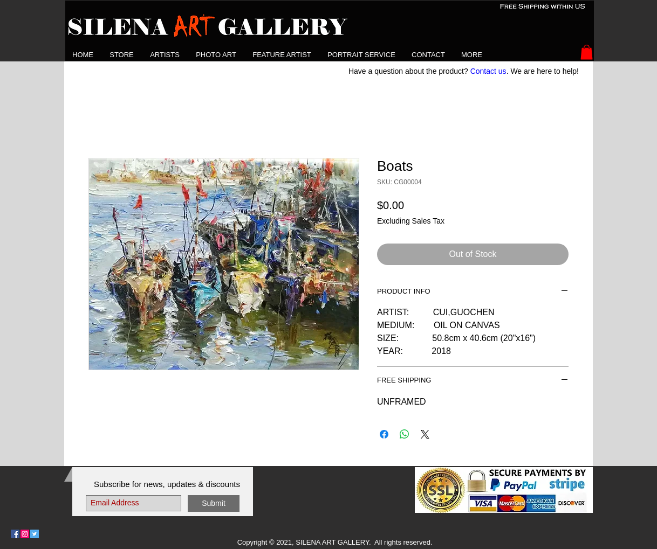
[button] (165, 54)
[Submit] (213, 503)
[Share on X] (425, 434)
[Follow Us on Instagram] (24, 534)
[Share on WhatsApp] (404, 434)
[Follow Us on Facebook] (15, 534)
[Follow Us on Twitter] (34, 534)
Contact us (488, 71)
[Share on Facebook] (384, 434)
